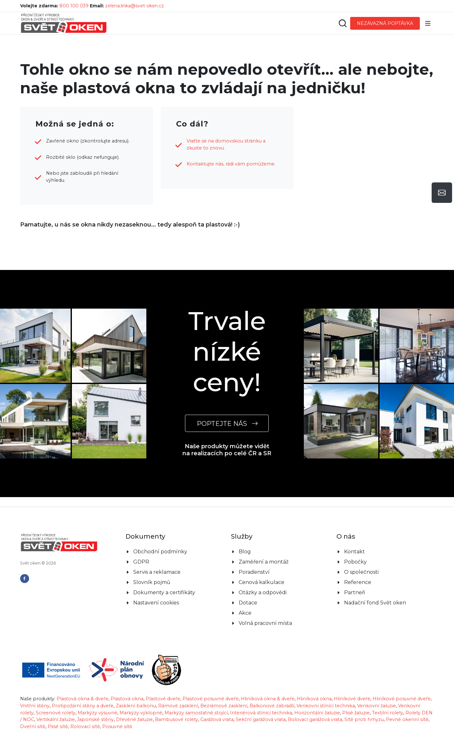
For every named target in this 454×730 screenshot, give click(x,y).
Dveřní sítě (32, 726)
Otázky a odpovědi (263, 592)
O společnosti (361, 572)
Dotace (248, 603)
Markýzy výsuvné (97, 713)
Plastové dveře (163, 699)
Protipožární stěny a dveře (82, 706)
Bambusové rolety (176, 719)
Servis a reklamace (157, 572)
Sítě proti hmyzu (364, 719)
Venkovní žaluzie (376, 706)
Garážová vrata (217, 719)
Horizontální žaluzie (317, 713)
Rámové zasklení (178, 706)
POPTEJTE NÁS (227, 423)
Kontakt (354, 552)
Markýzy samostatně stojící (196, 713)
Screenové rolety (55, 713)
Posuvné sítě (117, 726)
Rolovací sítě (85, 726)
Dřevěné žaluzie (134, 719)
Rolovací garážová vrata (315, 719)
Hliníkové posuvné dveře (402, 699)
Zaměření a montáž (264, 562)
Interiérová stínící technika (261, 713)
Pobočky (355, 562)
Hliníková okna (314, 699)
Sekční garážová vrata (261, 719)
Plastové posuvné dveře (210, 699)
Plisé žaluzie (356, 713)
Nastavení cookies (156, 603)
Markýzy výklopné (140, 713)
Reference (357, 582)
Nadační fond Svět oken (375, 603)
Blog (245, 552)
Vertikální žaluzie (55, 719)
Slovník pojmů (151, 582)
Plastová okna (127, 699)
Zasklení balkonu (136, 706)
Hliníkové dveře (352, 699)
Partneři (354, 592)
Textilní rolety (387, 713)
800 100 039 (73, 6)
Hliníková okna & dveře (268, 699)
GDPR (141, 562)
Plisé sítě (58, 726)
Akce (245, 613)
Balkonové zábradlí (272, 706)
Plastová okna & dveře (82, 699)
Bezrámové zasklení (223, 706)
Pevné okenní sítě (407, 719)
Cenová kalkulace (261, 582)
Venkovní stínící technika (325, 706)
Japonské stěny (95, 719)
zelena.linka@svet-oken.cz (134, 6)
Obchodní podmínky (160, 552)
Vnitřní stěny (35, 706)
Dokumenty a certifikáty (164, 592)
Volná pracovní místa (265, 623)
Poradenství (254, 572)
